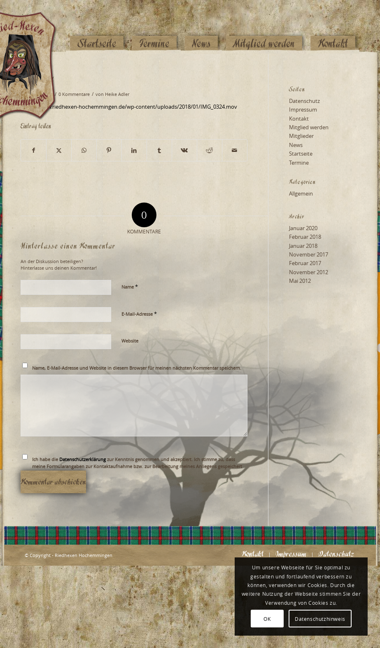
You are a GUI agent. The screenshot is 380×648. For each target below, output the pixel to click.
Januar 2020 (303, 228)
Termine (299, 162)
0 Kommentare (74, 94)
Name (129, 286)
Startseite (300, 153)
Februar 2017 (305, 263)
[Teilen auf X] (59, 150)
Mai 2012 (300, 280)
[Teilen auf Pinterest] (109, 150)
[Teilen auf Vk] (184, 150)
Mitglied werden (309, 127)
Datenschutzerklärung (82, 459)
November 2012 (308, 272)
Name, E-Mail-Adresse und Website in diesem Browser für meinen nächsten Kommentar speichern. (136, 368)
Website (129, 341)
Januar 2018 (303, 245)
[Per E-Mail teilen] (234, 150)
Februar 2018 (305, 236)
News (296, 145)
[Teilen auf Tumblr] (159, 150)
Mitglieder (301, 136)
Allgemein (301, 193)
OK (266, 618)
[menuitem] (97, 27)
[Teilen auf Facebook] (33, 150)
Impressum (303, 109)
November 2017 (308, 254)
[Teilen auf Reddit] (209, 150)
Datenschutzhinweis (320, 618)
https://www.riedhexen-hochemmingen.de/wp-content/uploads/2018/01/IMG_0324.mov (129, 106)
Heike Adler (117, 94)
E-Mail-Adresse (139, 313)
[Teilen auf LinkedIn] (134, 150)
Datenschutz (304, 101)
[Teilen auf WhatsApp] (84, 150)
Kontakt (299, 118)
